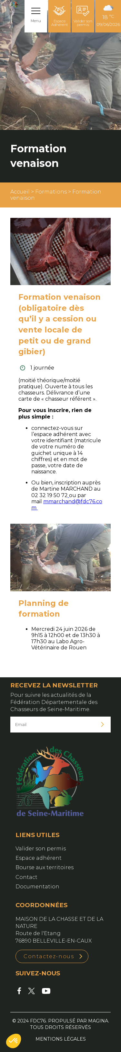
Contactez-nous (49, 956)
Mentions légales (60, 1039)
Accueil (20, 192)
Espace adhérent (38, 858)
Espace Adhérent (59, 16)
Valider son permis (83, 16)
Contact (26, 877)
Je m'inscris (103, 725)
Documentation (37, 886)
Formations (51, 192)
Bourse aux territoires (44, 867)
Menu (36, 21)
